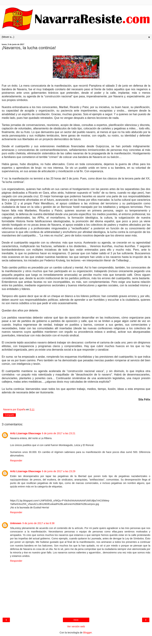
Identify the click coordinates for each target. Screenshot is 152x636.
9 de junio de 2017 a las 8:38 (38, 523)
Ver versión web (76, 626)
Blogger (87, 632)
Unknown (15, 523)
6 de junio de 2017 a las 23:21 (58, 433)
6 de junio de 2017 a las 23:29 (58, 471)
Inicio (75, 620)
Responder (16, 460)
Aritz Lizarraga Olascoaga (25, 433)
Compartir (9, 415)
